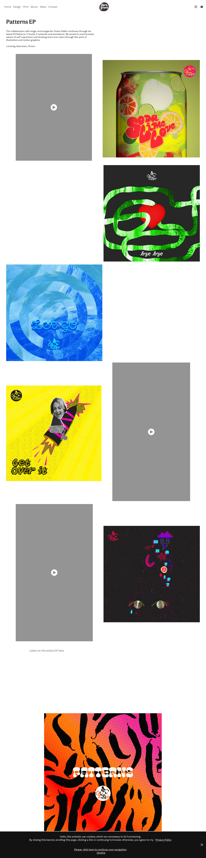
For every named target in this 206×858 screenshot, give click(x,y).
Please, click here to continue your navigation (100, 849)
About (34, 6)
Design (17, 6)
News (43, 6)
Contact (52, 6)
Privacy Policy (163, 839)
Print (26, 6)
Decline (101, 852)
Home (7, 6)
